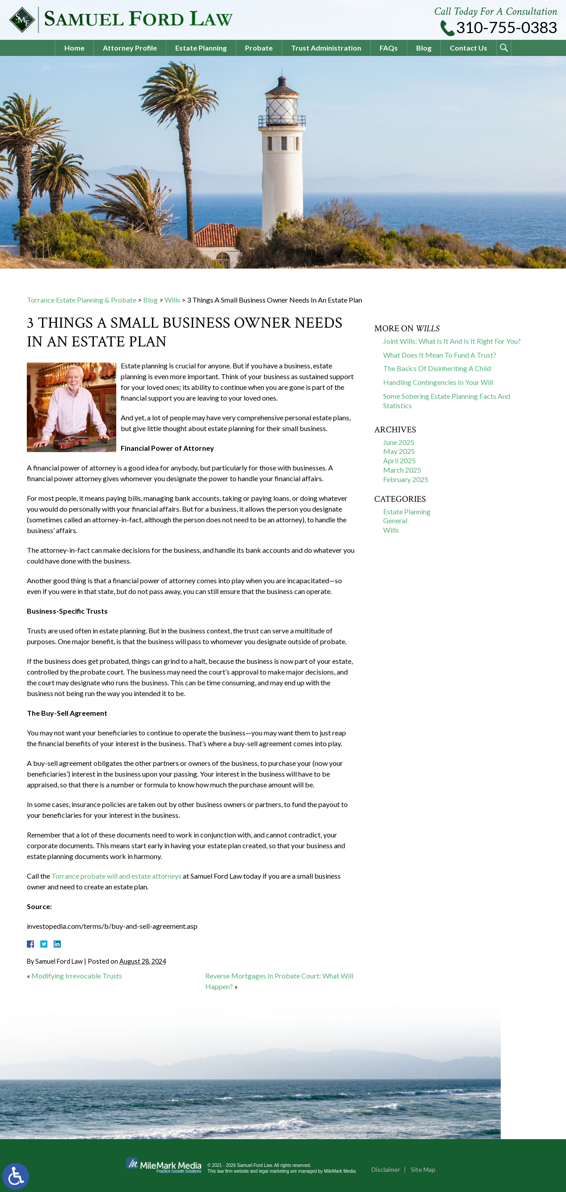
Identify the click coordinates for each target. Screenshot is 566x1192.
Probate (259, 47)
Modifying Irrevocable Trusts (76, 975)
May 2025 (399, 451)
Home (74, 47)
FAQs (389, 47)
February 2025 (405, 479)
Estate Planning (201, 47)
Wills (172, 299)
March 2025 (402, 470)
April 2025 (399, 460)
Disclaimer (386, 1169)
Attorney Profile (130, 47)
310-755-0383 (506, 27)
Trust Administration (326, 47)
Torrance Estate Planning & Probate (81, 299)
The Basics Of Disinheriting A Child (437, 368)
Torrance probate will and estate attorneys (116, 876)
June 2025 (398, 442)
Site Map (423, 1169)
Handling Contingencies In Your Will (438, 382)
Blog (423, 47)
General (395, 520)
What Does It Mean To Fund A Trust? (439, 354)
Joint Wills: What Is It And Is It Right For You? (452, 341)
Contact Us (468, 47)
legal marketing (274, 1171)
